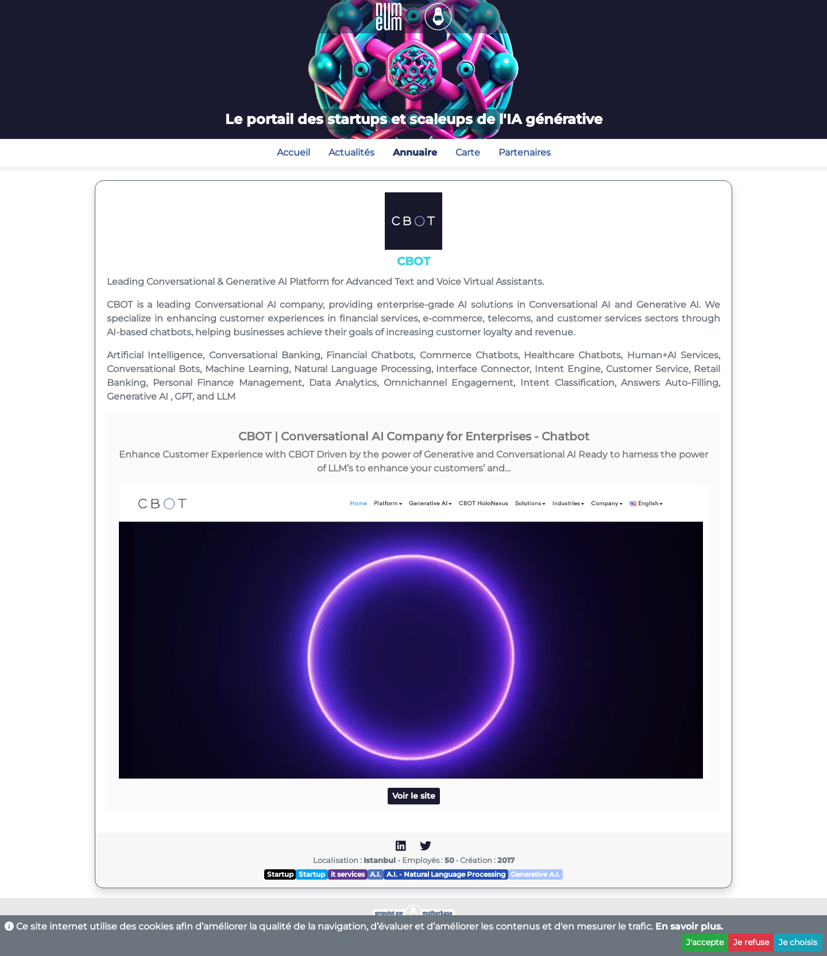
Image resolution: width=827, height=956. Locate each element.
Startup (280, 874)
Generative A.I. (535, 874)
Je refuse (751, 942)
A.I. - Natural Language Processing (446, 874)
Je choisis (798, 942)
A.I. (375, 874)
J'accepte (705, 942)
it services (348, 874)
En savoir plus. (689, 926)
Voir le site (413, 796)
